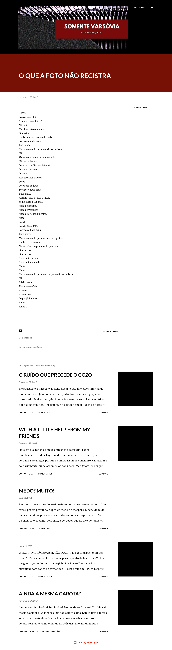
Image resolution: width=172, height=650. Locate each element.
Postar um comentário (30, 346)
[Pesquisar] (139, 7)
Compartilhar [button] (140, 107)
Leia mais (103, 412)
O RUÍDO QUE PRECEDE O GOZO (55, 375)
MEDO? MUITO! (37, 491)
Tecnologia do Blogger (86, 642)
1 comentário (44, 412)
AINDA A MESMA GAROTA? (50, 594)
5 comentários (44, 474)
